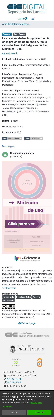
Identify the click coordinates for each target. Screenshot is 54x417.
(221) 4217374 (13, 379)
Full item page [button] (27, 323)
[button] (9, 288)
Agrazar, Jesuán (10, 53)
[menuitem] (26, 18)
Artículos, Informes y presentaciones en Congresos (16, 24)
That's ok (39, 412)
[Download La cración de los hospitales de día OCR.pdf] (27, 154)
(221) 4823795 (13, 382)
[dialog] (27, 404)
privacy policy (36, 402)
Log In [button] (20, 18)
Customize (7, 407)
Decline (14, 412)
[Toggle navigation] (33, 19)
